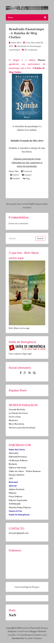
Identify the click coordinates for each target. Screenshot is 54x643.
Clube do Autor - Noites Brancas (25, 471)
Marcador (13, 453)
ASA (11, 478)
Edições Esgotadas (18, 500)
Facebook (26, 171)
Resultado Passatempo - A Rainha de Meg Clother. (26, 33)
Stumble (15, 178)
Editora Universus (17, 467)
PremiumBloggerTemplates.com (31, 635)
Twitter (14, 174)
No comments (31, 49)
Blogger (35, 586)
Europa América (16, 474)
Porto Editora (15, 496)
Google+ (27, 174)
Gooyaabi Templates (33, 638)
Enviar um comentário (18, 223)
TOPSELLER (14, 503)
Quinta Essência (16, 489)
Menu (27, 17)
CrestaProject (23, 631)
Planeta (41, 60)
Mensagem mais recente (17, 203)
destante (25, 628)
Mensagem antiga (40, 203)
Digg (26, 178)
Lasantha (12, 635)
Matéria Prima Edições (20, 507)
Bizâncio (13, 464)
